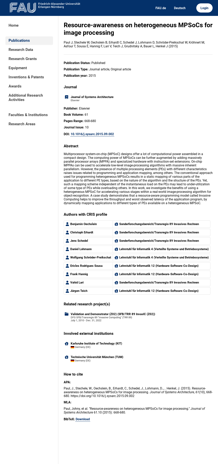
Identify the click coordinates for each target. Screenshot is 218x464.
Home (14, 25)
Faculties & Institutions (28, 115)
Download (83, 419)
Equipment (18, 68)
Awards (15, 86)
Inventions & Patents (26, 77)
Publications (19, 40)
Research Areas (22, 124)
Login (204, 8)
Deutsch (180, 8)
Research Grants (23, 59)
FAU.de (160, 8)
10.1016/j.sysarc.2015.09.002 (92, 134)
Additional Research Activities (26, 97)
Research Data (21, 50)
